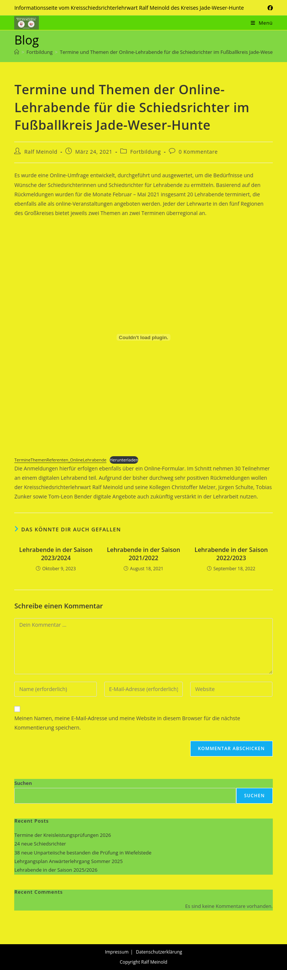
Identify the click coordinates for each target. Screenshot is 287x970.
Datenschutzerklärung (159, 952)
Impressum (117, 952)
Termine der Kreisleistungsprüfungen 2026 (62, 835)
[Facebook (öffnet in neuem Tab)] (269, 8)
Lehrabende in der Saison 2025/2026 (55, 869)
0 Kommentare (198, 151)
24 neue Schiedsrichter (40, 843)
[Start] (16, 52)
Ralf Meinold (41, 151)
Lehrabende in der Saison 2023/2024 (55, 554)
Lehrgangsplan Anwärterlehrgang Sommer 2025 (68, 861)
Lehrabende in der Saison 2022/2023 (231, 554)
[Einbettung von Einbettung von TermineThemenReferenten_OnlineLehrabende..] (143, 337)
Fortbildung (145, 151)
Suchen (23, 783)
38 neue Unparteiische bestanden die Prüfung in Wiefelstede (82, 852)
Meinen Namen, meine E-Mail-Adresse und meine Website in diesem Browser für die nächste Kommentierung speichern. (127, 723)
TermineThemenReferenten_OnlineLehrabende (60, 460)
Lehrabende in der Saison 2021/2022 (143, 554)
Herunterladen (123, 460)
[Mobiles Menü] (262, 22)
